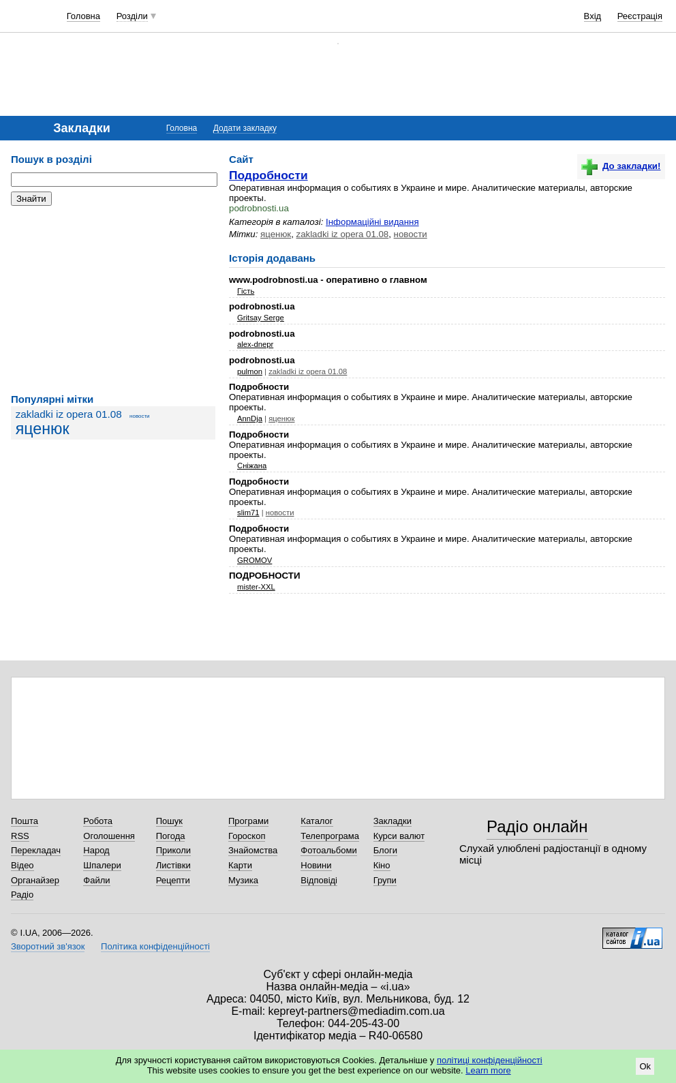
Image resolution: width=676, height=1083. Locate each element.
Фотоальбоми (328, 850)
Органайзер (35, 880)
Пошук (169, 821)
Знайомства (252, 850)
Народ (96, 850)
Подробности (268, 175)
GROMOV (254, 560)
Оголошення (109, 836)
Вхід (593, 16)
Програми (248, 821)
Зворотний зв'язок (47, 946)
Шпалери (102, 865)
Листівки (173, 865)
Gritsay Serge (260, 318)
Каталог (317, 821)
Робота (97, 821)
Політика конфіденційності (155, 946)
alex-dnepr (255, 344)
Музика (243, 880)
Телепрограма (330, 836)
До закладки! (620, 166)
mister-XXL (256, 587)
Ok (645, 1066)
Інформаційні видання (372, 222)
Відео (22, 865)
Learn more (487, 1070)
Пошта (24, 821)
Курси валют (399, 836)
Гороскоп (246, 836)
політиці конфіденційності (489, 1060)
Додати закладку (245, 128)
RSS (20, 836)
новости (139, 416)
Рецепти (173, 880)
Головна (83, 16)
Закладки (392, 821)
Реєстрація (639, 16)
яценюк (43, 429)
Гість (245, 291)
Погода (170, 836)
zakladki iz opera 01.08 (69, 414)
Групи (385, 880)
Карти (240, 865)
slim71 (248, 512)
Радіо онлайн (537, 826)
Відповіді (319, 880)
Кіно (381, 865)
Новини (316, 865)
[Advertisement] (113, 300)
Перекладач (36, 850)
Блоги (385, 850)
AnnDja (249, 418)
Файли (96, 880)
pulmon (249, 371)
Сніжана (251, 465)
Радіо (22, 894)
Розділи (132, 16)
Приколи (173, 850)
